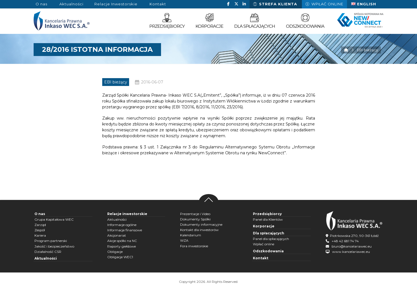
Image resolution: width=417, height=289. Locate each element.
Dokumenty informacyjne (201, 224)
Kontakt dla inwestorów (199, 230)
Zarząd (40, 225)
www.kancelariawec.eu (351, 252)
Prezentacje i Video (195, 214)
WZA (184, 240)
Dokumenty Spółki (195, 219)
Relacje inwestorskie (127, 214)
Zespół (39, 230)
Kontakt (260, 258)
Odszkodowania (268, 251)
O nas (39, 214)
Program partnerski (50, 241)
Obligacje (115, 252)
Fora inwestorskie (194, 246)
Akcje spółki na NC (122, 241)
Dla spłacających (268, 233)
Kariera (40, 235)
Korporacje (263, 226)
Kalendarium (190, 235)
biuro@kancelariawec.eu (352, 246)
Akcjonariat (116, 235)
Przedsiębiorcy (267, 214)
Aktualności (45, 258)
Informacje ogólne (121, 225)
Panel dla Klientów (268, 219)
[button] (228, 4)
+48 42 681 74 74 (345, 241)
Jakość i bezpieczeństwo (54, 246)
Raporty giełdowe (121, 246)
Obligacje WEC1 (120, 257)
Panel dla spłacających (271, 239)
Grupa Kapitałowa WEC (54, 219)
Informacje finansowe (124, 230)
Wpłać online (263, 244)
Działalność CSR (47, 252)
